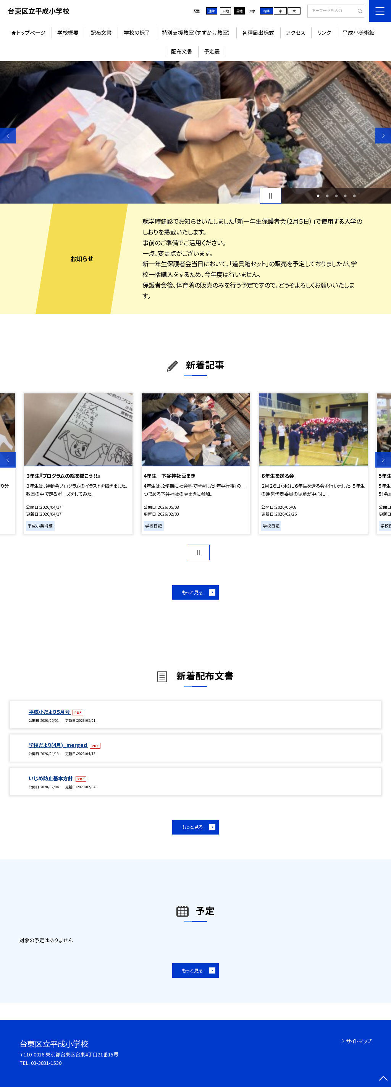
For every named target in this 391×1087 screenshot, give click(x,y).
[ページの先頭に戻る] (383, 1079)
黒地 (239, 10)
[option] (195, 132)
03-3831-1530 (46, 1062)
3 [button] (336, 196)
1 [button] (318, 196)
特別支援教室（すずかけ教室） (196, 32)
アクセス (295, 32)
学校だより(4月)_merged (58, 745)
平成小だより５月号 (50, 711)
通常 (211, 10)
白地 (226, 10)
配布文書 (101, 32)
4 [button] (345, 196)
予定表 (212, 51)
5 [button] (354, 196)
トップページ (31, 32)
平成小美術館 (359, 32)
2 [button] (327, 196)
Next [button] (383, 136)
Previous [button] (8, 136)
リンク (324, 32)
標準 (266, 10)
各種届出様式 (258, 32)
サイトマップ (359, 1041)
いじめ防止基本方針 (51, 778)
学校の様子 (137, 32)
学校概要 (68, 32)
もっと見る (192, 592)
